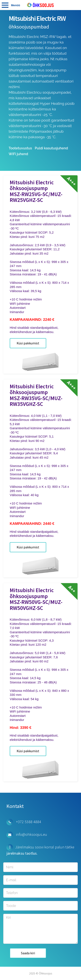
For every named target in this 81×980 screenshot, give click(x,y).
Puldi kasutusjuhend (51, 148)
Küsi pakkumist (28, 343)
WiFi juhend (18, 154)
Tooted (5, 5)
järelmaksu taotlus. (22, 853)
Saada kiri (28, 953)
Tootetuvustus (20, 148)
